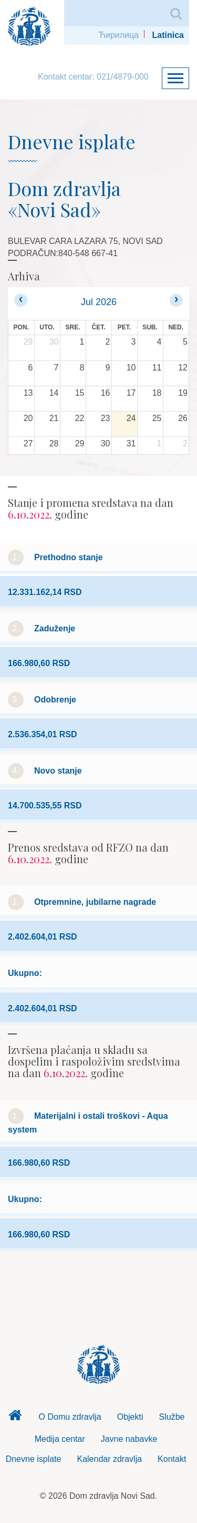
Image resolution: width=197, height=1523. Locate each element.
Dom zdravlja (15, 1418)
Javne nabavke (129, 1438)
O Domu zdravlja (70, 1416)
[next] (176, 300)
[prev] (20, 300)
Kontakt (172, 1458)
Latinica (168, 35)
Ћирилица (118, 35)
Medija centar (60, 1438)
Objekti (130, 1416)
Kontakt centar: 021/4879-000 (93, 76)
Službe (172, 1416)
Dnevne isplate (33, 1458)
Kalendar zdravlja (109, 1458)
